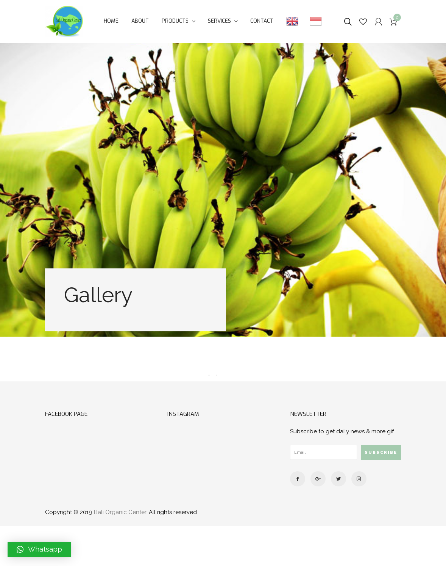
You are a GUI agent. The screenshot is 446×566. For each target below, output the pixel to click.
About (140, 21)
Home (111, 21)
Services (219, 21)
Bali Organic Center (120, 512)
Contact (261, 21)
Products (175, 21)
